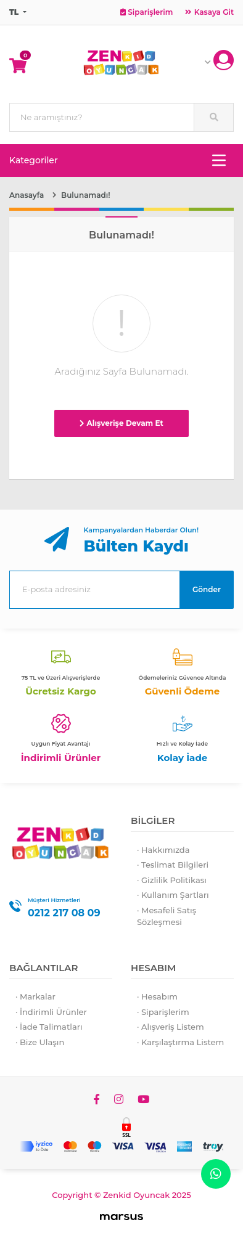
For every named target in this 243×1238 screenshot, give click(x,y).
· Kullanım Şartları (173, 895)
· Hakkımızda (163, 850)
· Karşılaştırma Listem (180, 1042)
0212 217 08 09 (64, 913)
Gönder (206, 589)
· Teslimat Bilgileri (172, 864)
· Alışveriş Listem (170, 1027)
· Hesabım (157, 996)
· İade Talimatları (49, 1027)
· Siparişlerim (163, 1012)
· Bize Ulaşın (39, 1042)
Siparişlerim (146, 12)
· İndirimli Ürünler (51, 1012)
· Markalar (35, 996)
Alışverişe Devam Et (121, 423)
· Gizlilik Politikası (172, 880)
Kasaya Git (209, 12)
